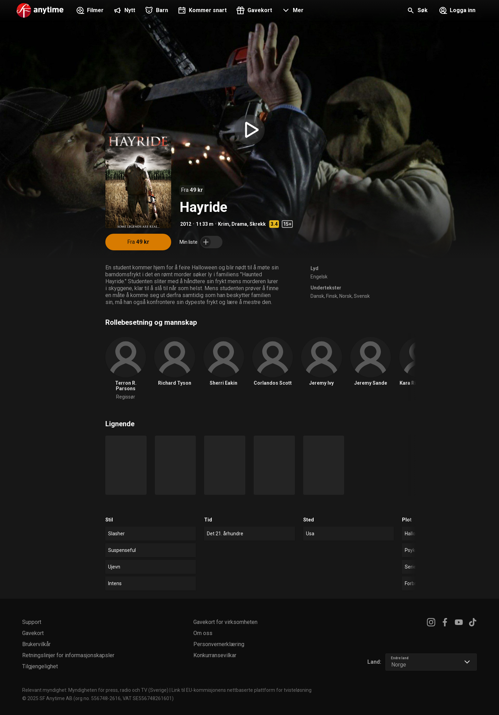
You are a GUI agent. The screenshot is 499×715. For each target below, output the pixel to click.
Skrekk (258, 224)
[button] (292, 11)
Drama (239, 224)
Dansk (317, 296)
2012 (185, 224)
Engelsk (318, 276)
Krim (223, 224)
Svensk (362, 296)
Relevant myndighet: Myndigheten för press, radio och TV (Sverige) (95, 690)
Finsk (331, 296)
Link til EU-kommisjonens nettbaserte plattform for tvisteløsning (242, 690)
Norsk (345, 296)
